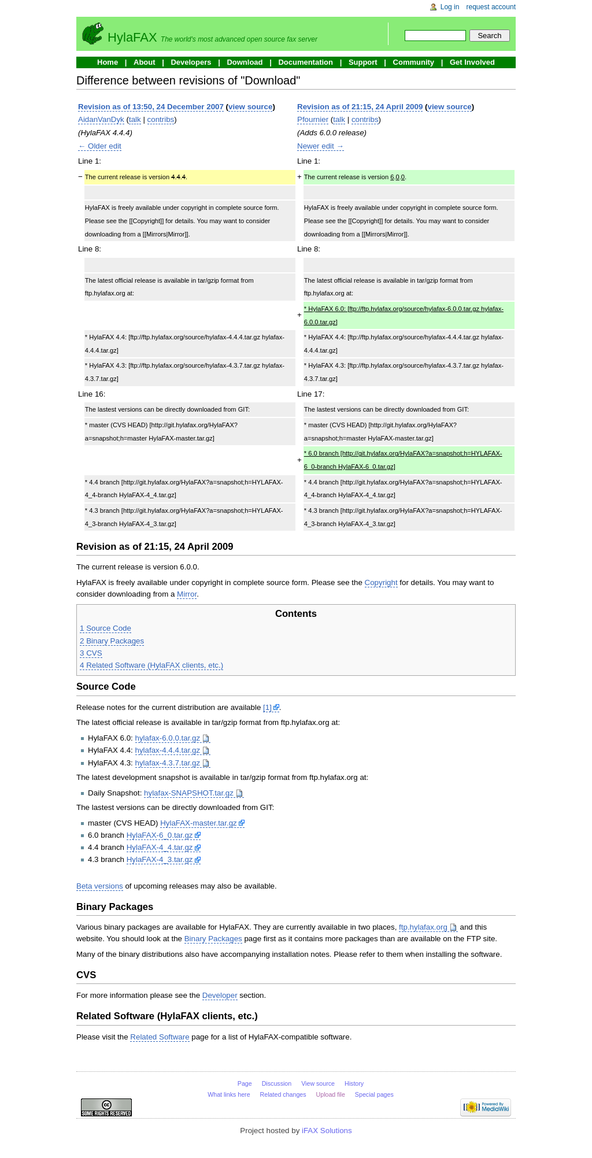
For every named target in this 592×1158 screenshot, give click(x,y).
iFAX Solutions (327, 1130)
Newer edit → (320, 146)
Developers (191, 62)
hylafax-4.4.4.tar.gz (168, 750)
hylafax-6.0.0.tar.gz (168, 738)
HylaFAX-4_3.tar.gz (160, 859)
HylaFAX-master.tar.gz (198, 823)
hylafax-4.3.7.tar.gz (168, 763)
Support (363, 62)
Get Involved (472, 62)
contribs (161, 119)
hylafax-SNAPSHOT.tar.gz (189, 793)
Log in (450, 7)
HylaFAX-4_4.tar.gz (160, 847)
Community (414, 62)
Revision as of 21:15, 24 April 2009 (360, 106)
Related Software (159, 1037)
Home (107, 62)
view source (250, 106)
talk (135, 119)
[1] (267, 707)
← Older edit (99, 146)
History (354, 1083)
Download (244, 62)
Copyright (381, 582)
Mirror (187, 594)
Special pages (374, 1094)
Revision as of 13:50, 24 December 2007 (151, 106)
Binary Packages (213, 938)
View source (318, 1083)
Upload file (330, 1094)
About (145, 62)
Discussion (277, 1083)
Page (245, 1083)
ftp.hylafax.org (423, 927)
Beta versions (99, 886)
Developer (220, 995)
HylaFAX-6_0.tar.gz (160, 835)
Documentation (305, 62)
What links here (229, 1094)
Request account (491, 7)
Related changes (283, 1094)
